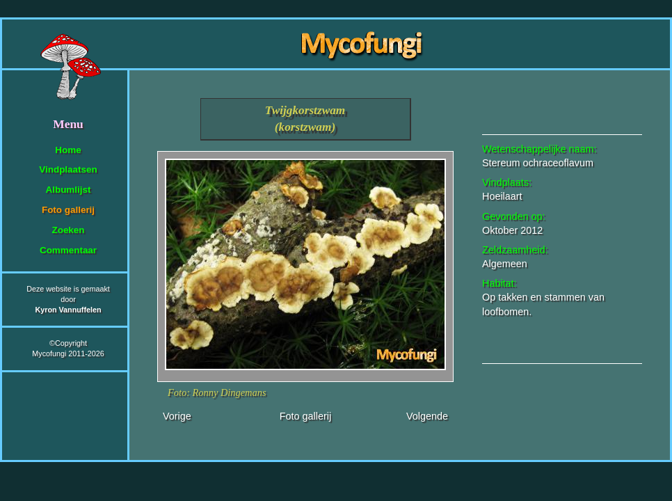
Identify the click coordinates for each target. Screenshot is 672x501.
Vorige (177, 416)
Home (68, 150)
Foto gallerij (68, 210)
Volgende (427, 416)
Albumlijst (68, 189)
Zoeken (67, 230)
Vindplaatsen (68, 169)
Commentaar (68, 250)
